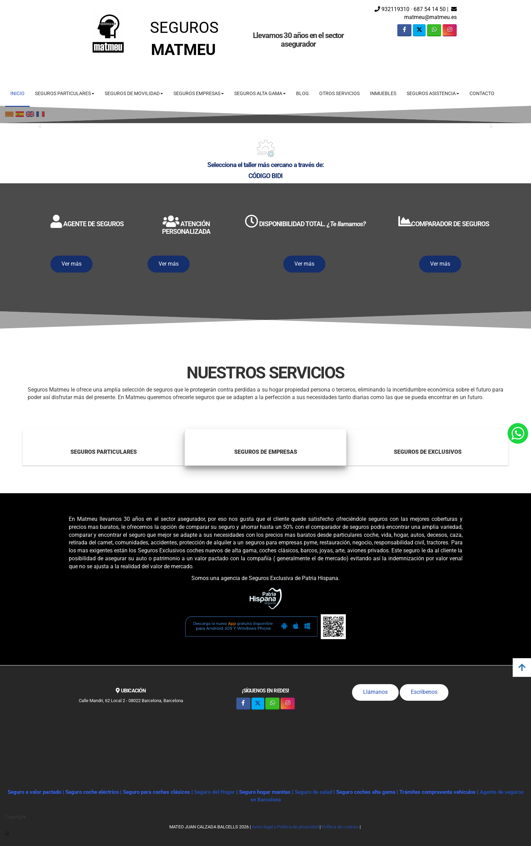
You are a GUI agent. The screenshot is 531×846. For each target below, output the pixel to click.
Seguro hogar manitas (265, 792)
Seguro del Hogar (214, 792)
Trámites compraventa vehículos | (439, 792)
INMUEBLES (383, 93)
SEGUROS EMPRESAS (198, 93)
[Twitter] (419, 30)
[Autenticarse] (7, 833)
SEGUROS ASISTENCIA (433, 93)
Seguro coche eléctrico (92, 792)
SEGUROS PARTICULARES (64, 93)
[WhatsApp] (434, 30)
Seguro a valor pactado (34, 792)
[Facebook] (404, 30)
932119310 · (393, 9)
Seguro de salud (314, 792)
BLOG (302, 93)
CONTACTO (482, 93)
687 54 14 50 (430, 9)
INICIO (17, 93)
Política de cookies (340, 826)
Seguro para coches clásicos (156, 792)
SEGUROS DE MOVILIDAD (134, 93)
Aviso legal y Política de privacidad (285, 826)
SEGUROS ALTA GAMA (260, 93)
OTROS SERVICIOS (339, 93)
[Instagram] (450, 30)
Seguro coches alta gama (365, 792)
